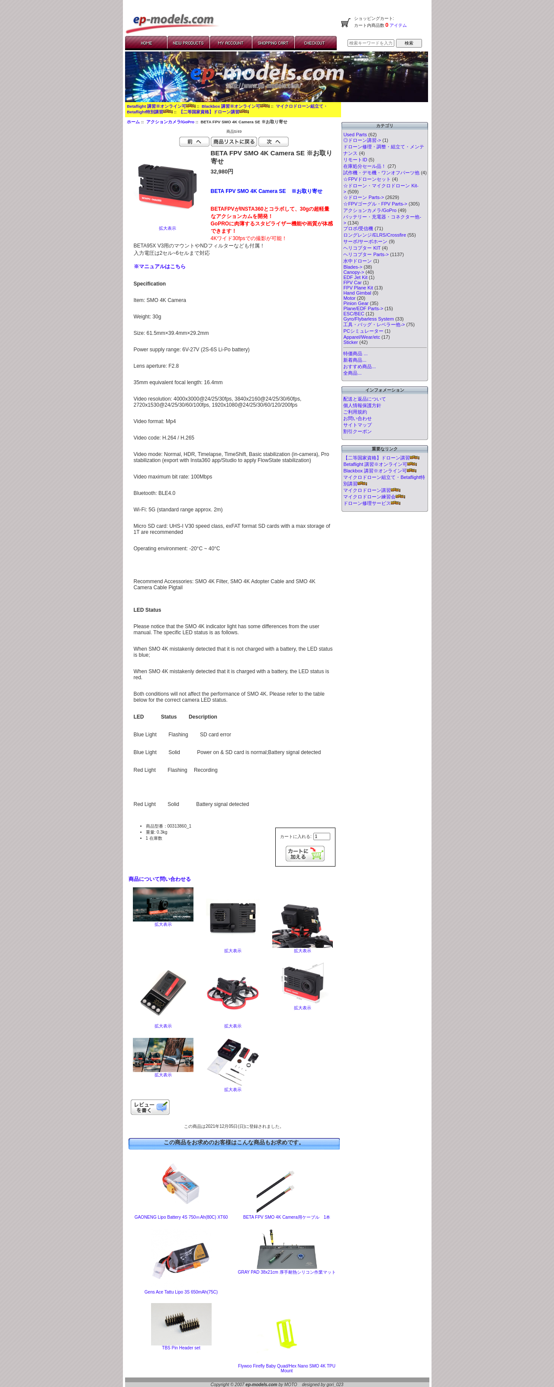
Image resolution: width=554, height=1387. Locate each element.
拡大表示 (163, 922)
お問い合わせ (357, 418)
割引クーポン (357, 431)
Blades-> (352, 267)
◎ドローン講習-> (362, 140)
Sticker (350, 342)
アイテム (398, 25)
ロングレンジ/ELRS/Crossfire (374, 235)
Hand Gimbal (357, 292)
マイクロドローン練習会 (374, 496)
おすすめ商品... (359, 366)
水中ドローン (357, 260)
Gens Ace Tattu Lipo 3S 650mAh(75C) (181, 1292)
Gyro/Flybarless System (368, 318)
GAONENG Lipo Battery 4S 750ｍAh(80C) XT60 (181, 1217)
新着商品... (354, 360)
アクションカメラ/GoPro (170, 121)
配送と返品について (364, 398)
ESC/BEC (353, 313)
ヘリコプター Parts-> (366, 254)
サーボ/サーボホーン (365, 241)
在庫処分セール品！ (364, 166)
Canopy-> (353, 272)
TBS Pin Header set (181, 1347)
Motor (349, 298)
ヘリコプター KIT (361, 247)
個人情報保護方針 (362, 405)
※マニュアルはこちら (160, 266)
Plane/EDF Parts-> (363, 308)
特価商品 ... (355, 353)
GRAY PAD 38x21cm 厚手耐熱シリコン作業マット (286, 1272)
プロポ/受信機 (358, 228)
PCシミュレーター (363, 331)
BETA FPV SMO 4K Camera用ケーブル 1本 (287, 1217)
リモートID (355, 159)
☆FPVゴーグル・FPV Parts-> (375, 203)
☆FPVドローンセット (366, 179)
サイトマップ (357, 424)
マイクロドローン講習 (371, 490)
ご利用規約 (355, 411)
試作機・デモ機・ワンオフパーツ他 (381, 172)
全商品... (352, 373)
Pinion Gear (355, 303)
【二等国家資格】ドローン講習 (214, 111)
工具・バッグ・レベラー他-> (374, 324)
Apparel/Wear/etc (361, 337)
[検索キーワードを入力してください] (371, 43)
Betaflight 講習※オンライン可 (161, 106)
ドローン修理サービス (371, 503)
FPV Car (352, 282)
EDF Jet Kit (355, 277)
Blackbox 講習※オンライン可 (236, 106)
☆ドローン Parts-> (363, 197)
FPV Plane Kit (358, 287)
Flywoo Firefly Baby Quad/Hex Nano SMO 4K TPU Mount (286, 1368)
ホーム (133, 121)
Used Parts (355, 134)
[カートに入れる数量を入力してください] (321, 836)
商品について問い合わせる (160, 879)
